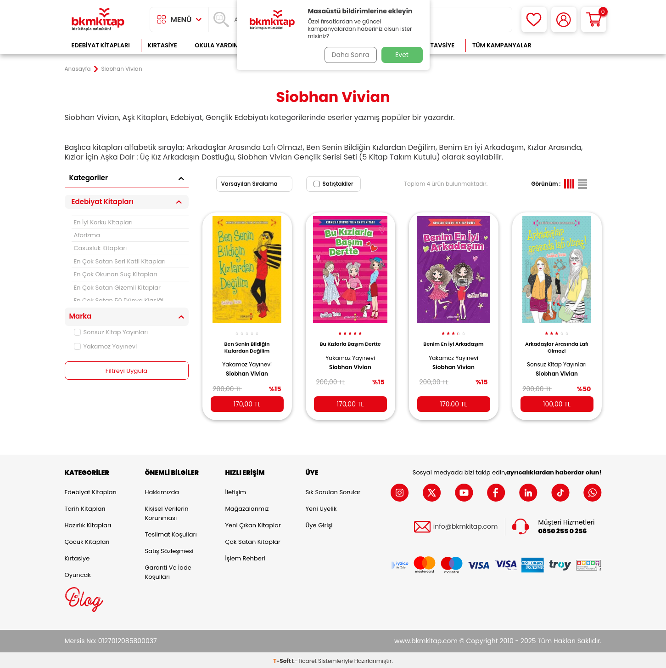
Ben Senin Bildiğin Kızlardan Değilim (247, 342)
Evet (402, 54)
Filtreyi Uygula (126, 371)
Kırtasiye (162, 45)
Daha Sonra (348, 54)
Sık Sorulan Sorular (333, 490)
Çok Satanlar (571, 45)
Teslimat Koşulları (171, 532)
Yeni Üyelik (321, 506)
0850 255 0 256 (562, 529)
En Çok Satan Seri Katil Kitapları (120, 261)
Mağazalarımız (247, 506)
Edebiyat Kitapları (101, 45)
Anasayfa (78, 69)
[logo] (98, 19)
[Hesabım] (563, 19)
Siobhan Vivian (247, 368)
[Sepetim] (593, 19)
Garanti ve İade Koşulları (168, 570)
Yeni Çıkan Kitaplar (253, 523)
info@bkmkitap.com (465, 524)
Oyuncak (78, 573)
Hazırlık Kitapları (88, 523)
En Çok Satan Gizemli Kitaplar (117, 287)
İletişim (235, 490)
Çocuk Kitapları (87, 540)
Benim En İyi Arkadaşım (453, 339)
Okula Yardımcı (220, 45)
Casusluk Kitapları (100, 248)
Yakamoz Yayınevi (105, 346)
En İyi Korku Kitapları (103, 222)
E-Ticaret (304, 659)
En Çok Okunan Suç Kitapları (115, 274)
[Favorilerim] (534, 19)
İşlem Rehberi (245, 556)
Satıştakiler (333, 184)
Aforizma (87, 235)
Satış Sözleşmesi (169, 549)
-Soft (282, 659)
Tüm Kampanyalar (502, 45)
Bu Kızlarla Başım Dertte (350, 339)
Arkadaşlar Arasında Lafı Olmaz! (556, 342)
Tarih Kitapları (85, 506)
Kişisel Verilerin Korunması (167, 511)
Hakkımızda (162, 490)
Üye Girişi (319, 523)
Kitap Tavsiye (433, 45)
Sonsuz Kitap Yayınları (111, 332)
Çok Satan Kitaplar (252, 540)
